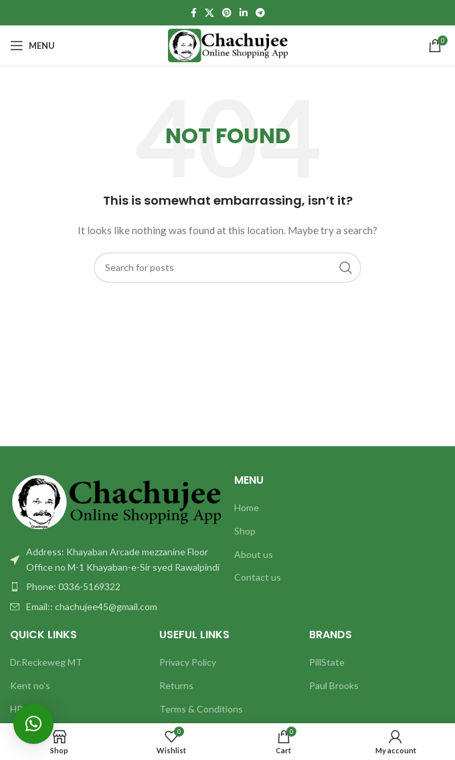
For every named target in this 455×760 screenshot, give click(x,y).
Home (246, 507)
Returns (176, 685)
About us (253, 554)
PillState (327, 662)
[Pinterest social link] (227, 13)
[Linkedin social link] (244, 13)
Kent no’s (30, 685)
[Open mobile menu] (32, 45)
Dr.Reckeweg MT (46, 662)
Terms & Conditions (201, 709)
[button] (33, 724)
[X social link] (209, 13)
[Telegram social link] (260, 13)
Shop (245, 531)
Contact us (257, 577)
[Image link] (115, 500)
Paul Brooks (334, 685)
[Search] (227, 267)
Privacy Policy (187, 662)
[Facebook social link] (194, 13)
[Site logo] (228, 44)
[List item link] (115, 586)
